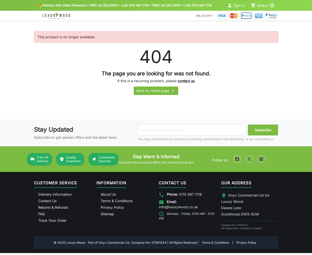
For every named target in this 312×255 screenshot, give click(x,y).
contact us (186, 82)
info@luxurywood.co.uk (178, 209)
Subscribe (263, 132)
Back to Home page (156, 92)
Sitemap (107, 216)
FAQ (41, 216)
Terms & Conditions (117, 203)
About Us (108, 196)
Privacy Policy (112, 209)
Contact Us (47, 203)
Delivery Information (55, 196)
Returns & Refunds (53, 209)
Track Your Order (52, 222)
